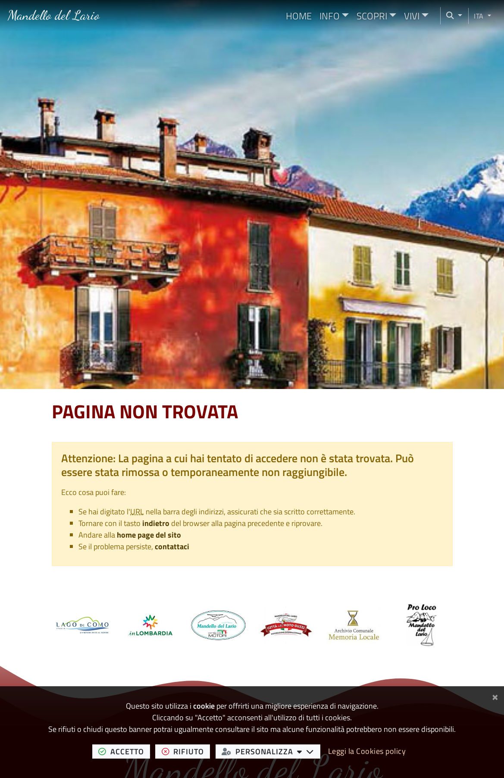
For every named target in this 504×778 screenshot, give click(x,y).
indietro (155, 523)
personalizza (271, 751)
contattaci (172, 546)
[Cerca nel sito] (451, 16)
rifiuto (186, 751)
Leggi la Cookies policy (367, 751)
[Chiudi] (495, 695)
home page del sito (149, 535)
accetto (124, 751)
